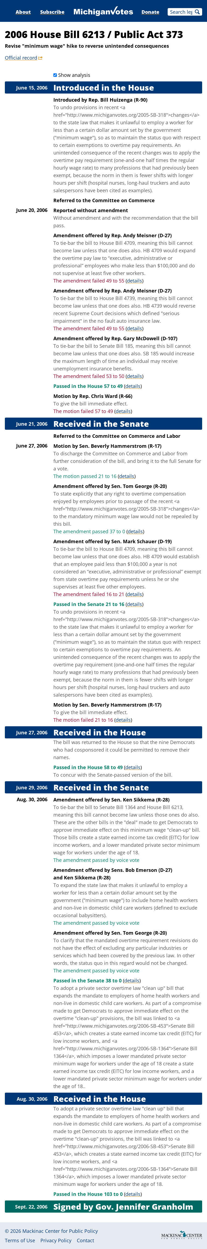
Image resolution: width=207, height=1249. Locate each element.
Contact (85, 1240)
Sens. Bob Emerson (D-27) (141, 870)
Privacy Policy (55, 1240)
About (23, 12)
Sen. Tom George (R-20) (139, 486)
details (134, 280)
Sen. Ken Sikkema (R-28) (140, 799)
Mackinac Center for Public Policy (60, 1231)
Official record (21, 57)
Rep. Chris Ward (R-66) (105, 396)
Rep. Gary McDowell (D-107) (144, 338)
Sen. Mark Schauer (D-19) (141, 541)
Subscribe (52, 12)
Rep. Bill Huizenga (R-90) (117, 100)
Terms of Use (20, 1240)
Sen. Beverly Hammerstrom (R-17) (120, 446)
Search (197, 12)
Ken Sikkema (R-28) (87, 877)
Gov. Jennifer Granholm (144, 1206)
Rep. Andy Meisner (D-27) (141, 235)
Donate (150, 12)
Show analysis (74, 75)
